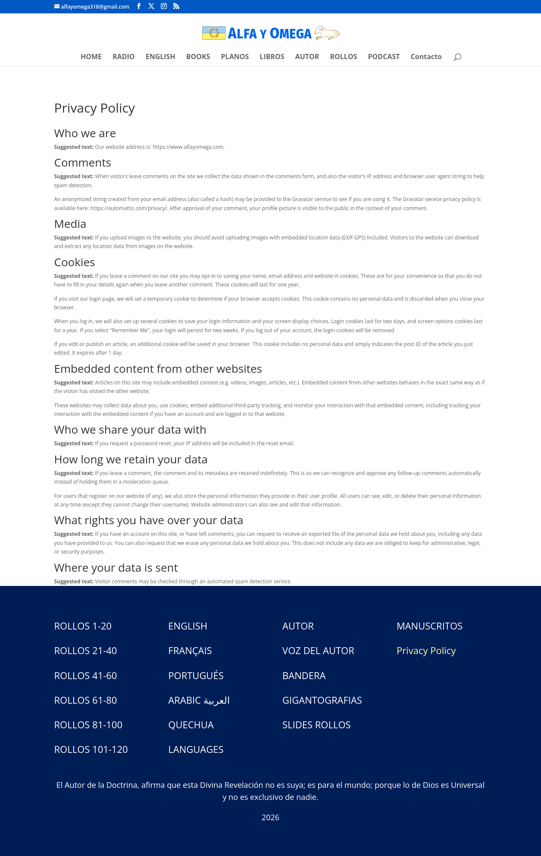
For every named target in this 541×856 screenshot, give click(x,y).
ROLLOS (343, 57)
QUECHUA (190, 724)
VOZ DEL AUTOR (318, 650)
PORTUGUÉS (195, 675)
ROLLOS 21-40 (85, 650)
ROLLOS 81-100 (88, 724)
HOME (91, 57)
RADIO (123, 57)
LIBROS (272, 57)
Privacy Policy (426, 650)
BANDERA (303, 675)
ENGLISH (160, 57)
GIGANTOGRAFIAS (322, 699)
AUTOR (307, 57)
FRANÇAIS (190, 650)
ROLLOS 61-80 (85, 699)
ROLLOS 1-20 (83, 625)
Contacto (426, 57)
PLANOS (235, 57)
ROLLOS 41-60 (85, 675)
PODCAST (384, 57)
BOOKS (198, 57)
